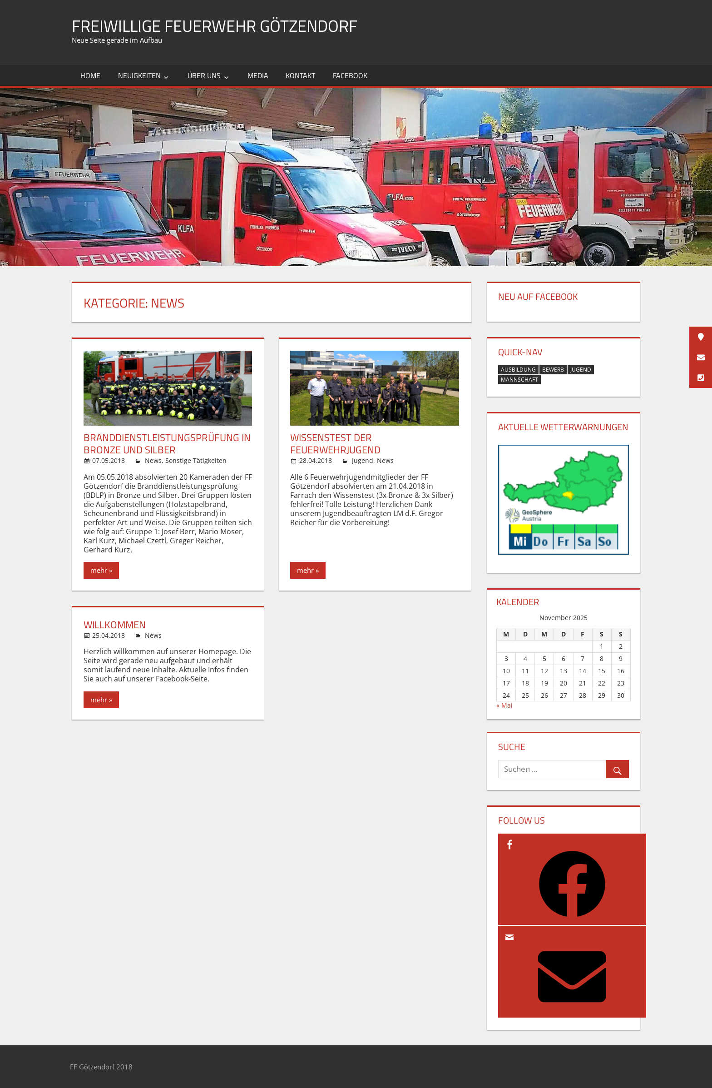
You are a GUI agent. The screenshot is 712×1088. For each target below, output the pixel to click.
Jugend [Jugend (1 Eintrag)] (580, 369)
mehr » (101, 570)
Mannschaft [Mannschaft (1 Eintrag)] (519, 379)
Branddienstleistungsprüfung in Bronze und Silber (167, 444)
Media (257, 75)
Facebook (350, 75)
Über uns (204, 75)
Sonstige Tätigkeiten (196, 460)
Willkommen (115, 624)
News (153, 460)
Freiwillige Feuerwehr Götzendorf (214, 25)
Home (90, 75)
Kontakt (300, 75)
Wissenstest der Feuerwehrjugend (335, 444)
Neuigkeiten (139, 75)
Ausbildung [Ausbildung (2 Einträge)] (518, 369)
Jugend (362, 460)
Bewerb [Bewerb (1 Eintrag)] (553, 369)
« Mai (504, 705)
